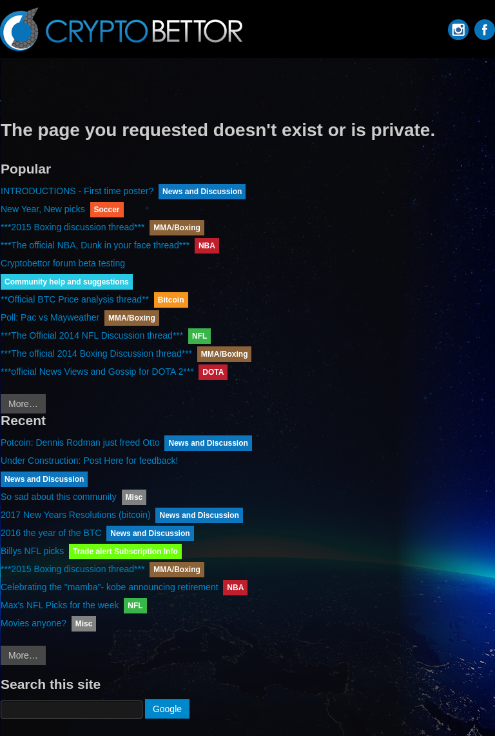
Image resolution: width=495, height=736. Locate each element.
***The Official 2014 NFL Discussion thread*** (92, 335)
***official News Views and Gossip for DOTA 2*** (97, 371)
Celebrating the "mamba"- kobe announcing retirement (109, 587)
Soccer (107, 209)
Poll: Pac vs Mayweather (50, 317)
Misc (134, 497)
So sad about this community (59, 497)
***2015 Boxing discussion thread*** (72, 227)
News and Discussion (202, 191)
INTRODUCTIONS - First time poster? (77, 191)
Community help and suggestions (67, 281)
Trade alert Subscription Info (125, 551)
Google (167, 709)
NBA (207, 245)
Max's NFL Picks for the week (60, 605)
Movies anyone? (33, 623)
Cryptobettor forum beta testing (63, 263)
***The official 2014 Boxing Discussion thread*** (96, 353)
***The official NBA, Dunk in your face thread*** (95, 245)
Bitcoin (171, 299)
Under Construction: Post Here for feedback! (89, 460)
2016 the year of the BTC (51, 533)
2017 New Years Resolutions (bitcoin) (76, 515)
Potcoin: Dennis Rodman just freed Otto (80, 442)
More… (23, 404)
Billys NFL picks (32, 551)
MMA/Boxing (176, 227)
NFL (199, 336)
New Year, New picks (43, 209)
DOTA (213, 372)
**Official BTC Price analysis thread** (75, 299)
